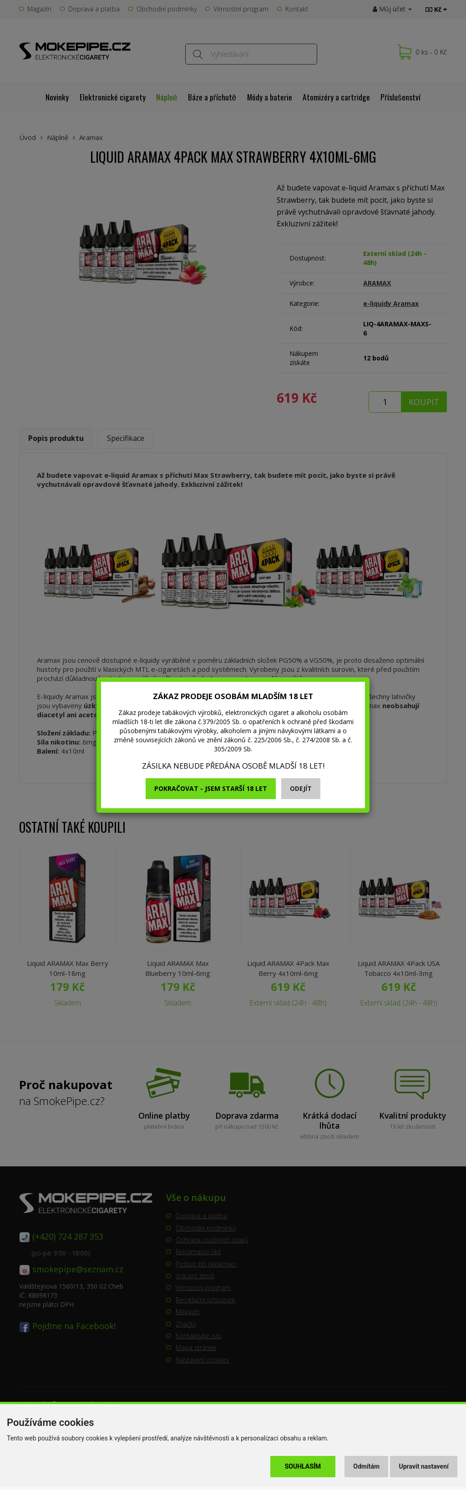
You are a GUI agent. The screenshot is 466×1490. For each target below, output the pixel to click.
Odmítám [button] (366, 1466)
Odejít (301, 788)
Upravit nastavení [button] (424, 1466)
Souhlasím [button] (303, 1466)
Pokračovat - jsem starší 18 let (210, 788)
